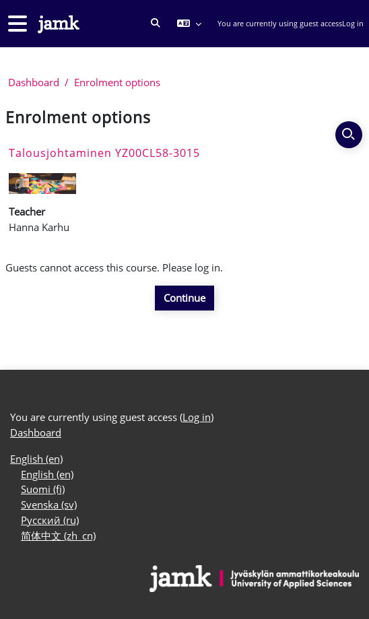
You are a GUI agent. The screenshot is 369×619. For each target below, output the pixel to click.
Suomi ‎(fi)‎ (43, 489)
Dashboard (33, 82)
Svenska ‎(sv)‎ (49, 504)
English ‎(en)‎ (36, 458)
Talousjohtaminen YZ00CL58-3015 (104, 152)
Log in (353, 23)
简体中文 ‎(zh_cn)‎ (58, 535)
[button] (155, 23)
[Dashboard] (57, 24)
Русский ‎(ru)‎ (50, 520)
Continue (184, 297)
